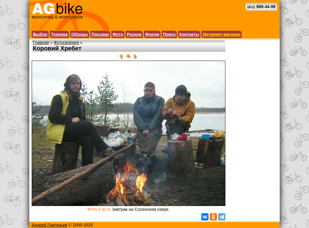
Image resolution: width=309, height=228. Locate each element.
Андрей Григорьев (49, 225)
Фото (118, 34)
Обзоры (79, 34)
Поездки (100, 34)
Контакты (189, 34)
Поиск (169, 34)
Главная (41, 42)
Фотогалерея (66, 42)
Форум (152, 34)
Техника (59, 34)
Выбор (40, 34)
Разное (134, 34)
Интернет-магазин (222, 34)
